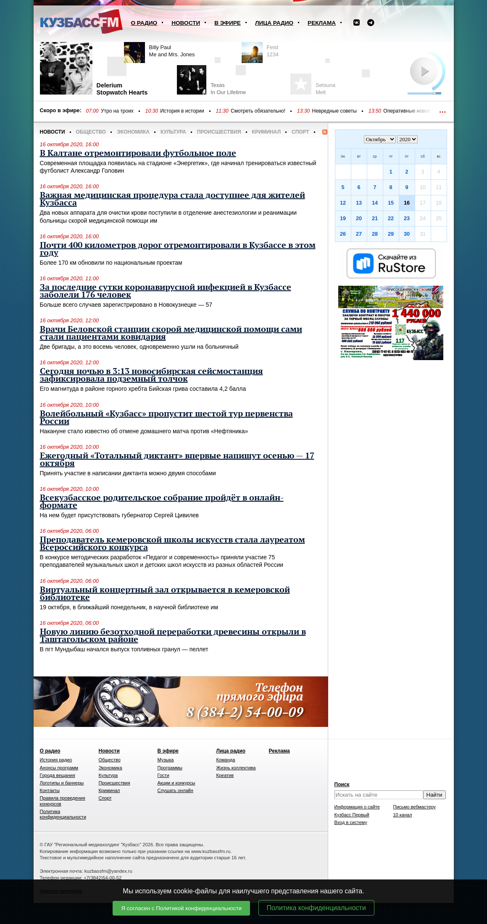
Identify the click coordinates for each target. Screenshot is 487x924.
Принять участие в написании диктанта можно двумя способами (128, 473)
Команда (225, 759)
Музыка (166, 759)
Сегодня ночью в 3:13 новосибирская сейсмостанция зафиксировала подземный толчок (151, 375)
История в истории (182, 111)
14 (375, 203)
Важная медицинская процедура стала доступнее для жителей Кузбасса (172, 199)
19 (343, 218)
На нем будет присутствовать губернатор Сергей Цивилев (119, 515)
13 (359, 203)
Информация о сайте (357, 806)
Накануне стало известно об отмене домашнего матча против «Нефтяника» (144, 431)
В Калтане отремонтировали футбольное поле (138, 153)
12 (343, 203)
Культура (173, 132)
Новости (185, 23)
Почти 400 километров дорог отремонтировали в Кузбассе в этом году (178, 249)
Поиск (342, 784)
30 (407, 234)
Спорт (300, 132)
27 (359, 234)
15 (391, 203)
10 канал (402, 814)
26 (343, 234)
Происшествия (219, 132)
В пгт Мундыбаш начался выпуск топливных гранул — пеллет (124, 649)
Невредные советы (334, 111)
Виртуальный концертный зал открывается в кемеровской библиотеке (165, 594)
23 (407, 218)
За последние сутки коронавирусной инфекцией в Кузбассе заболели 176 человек (165, 291)
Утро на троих (117, 111)
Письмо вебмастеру (414, 806)
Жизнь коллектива (236, 767)
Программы (170, 767)
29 (391, 234)
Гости (163, 775)
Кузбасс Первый (351, 814)
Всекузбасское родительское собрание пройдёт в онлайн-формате (162, 502)
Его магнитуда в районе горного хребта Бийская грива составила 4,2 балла (143, 388)
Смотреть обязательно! (258, 111)
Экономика (133, 132)
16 (407, 203)
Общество (91, 132)
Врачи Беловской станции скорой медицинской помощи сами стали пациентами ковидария (171, 333)
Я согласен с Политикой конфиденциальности (181, 908)
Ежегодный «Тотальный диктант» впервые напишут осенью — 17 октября (177, 460)
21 (375, 218)
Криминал (266, 132)
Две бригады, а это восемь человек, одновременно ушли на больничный (139, 346)
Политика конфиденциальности (316, 907)
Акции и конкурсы (176, 782)
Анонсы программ (59, 767)
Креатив (225, 775)
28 (375, 234)
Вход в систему (350, 822)
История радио (56, 759)
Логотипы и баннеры (62, 782)
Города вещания (57, 775)
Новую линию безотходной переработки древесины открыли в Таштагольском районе (173, 636)
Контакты (50, 790)
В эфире (227, 23)
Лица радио (274, 23)
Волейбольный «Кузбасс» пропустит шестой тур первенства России (166, 417)
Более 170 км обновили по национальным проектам (111, 262)
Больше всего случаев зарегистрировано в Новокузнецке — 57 (126, 304)
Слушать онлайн (175, 790)
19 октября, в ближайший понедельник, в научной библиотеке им (129, 607)
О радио (144, 23)
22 (391, 218)
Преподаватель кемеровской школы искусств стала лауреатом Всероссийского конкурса (172, 544)
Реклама (322, 23)
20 (359, 218)
